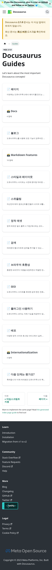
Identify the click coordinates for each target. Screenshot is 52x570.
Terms (6, 528)
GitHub (44, 2)
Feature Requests (11, 462)
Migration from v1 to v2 (14, 441)
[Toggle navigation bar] (4, 12)
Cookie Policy (10, 532)
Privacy (7, 524)
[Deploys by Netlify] (10, 508)
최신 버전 (22, 31)
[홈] (4, 44)
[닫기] (50, 4)
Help (4, 470)
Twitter (33, 5)
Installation (8, 437)
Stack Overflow (11, 457)
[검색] (47, 11)
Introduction (8, 432)
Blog (4, 486)
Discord (7, 466)
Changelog (7, 491)
